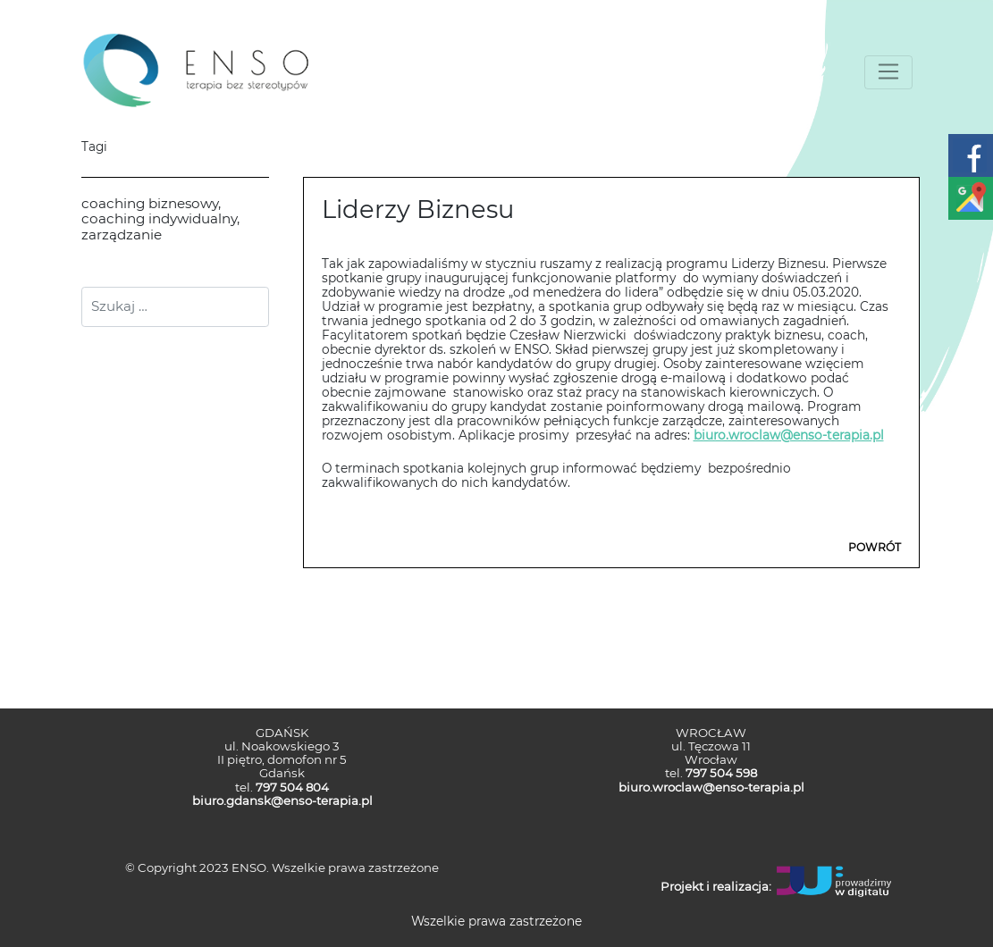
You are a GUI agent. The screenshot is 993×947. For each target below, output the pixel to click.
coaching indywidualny (159, 218)
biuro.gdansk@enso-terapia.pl (282, 800)
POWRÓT (874, 547)
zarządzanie (121, 234)
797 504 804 (292, 787)
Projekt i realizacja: (716, 886)
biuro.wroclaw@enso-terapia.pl (789, 435)
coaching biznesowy (149, 203)
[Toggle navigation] (888, 72)
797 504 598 (721, 773)
